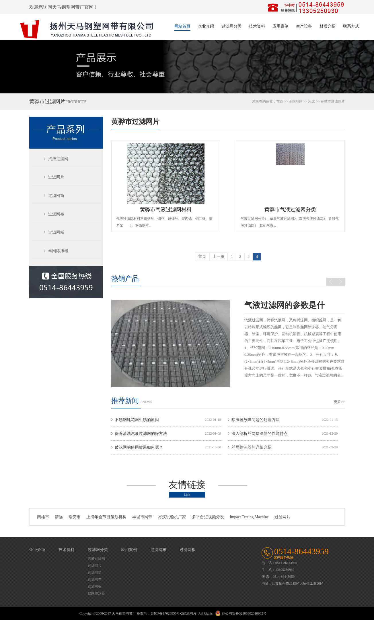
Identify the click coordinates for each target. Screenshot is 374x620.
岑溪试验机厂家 (172, 517)
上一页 (219, 256)
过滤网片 (56, 177)
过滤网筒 (56, 195)
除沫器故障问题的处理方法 (255, 420)
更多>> (339, 402)
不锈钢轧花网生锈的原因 (137, 420)
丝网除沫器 (58, 251)
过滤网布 (56, 214)
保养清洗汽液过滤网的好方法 (141, 433)
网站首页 (182, 26)
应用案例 (280, 26)
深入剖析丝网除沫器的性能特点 (259, 433)
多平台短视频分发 (208, 517)
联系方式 (351, 26)
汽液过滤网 (58, 159)
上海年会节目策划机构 (106, 517)
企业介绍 (206, 26)
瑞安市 (75, 517)
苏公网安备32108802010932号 (244, 613)
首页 (279, 101)
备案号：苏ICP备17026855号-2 (160, 613)
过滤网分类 (231, 26)
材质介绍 (328, 26)
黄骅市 (326, 101)
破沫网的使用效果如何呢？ (139, 447)
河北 (311, 101)
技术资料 (257, 26)
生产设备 (304, 26)
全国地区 (296, 101)
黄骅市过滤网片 (135, 121)
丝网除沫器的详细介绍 (251, 447)
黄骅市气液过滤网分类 (290, 209)
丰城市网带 (142, 517)
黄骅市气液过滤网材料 (166, 209)
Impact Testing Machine (249, 517)
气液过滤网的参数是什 (284, 305)
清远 (59, 517)
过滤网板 (56, 232)
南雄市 (43, 517)
